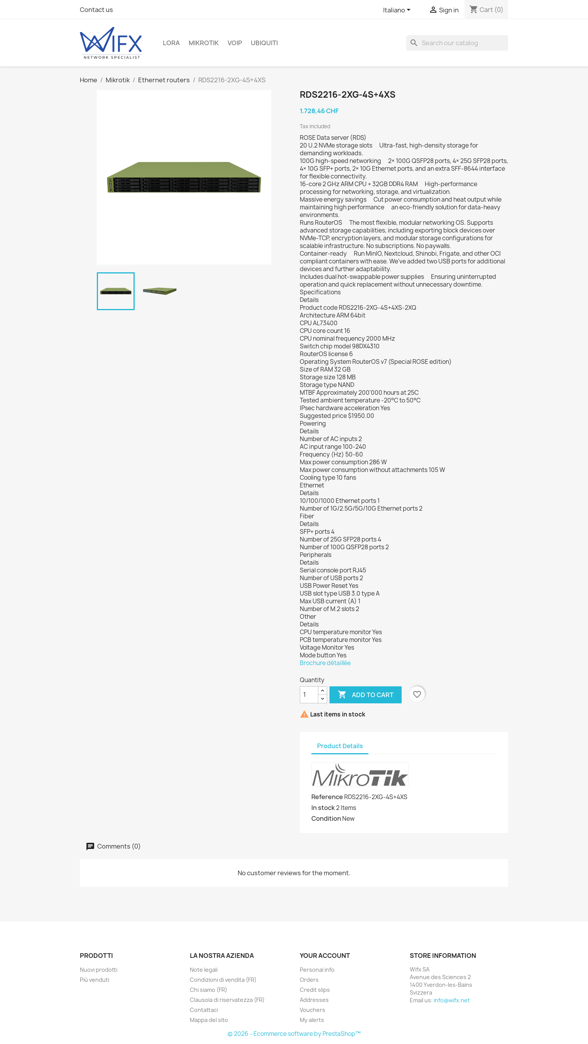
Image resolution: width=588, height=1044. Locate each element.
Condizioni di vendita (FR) (223, 979)
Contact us (96, 9)
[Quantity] (309, 694)
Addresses (314, 999)
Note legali (204, 969)
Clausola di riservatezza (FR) (227, 999)
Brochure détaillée (325, 663)
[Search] (457, 43)
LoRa (171, 43)
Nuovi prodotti (98, 969)
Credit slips (315, 989)
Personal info (317, 969)
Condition (326, 818)
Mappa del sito (209, 1020)
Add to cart (366, 695)
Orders (309, 979)
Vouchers (312, 1009)
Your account (325, 955)
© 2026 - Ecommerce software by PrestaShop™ (294, 1034)
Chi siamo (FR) (208, 989)
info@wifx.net (452, 1000)
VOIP (235, 43)
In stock (323, 807)
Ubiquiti (264, 43)
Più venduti (94, 979)
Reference (327, 797)
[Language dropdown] (398, 10)
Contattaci (204, 1009)
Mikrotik (204, 43)
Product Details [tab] (340, 746)
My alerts (312, 1020)
